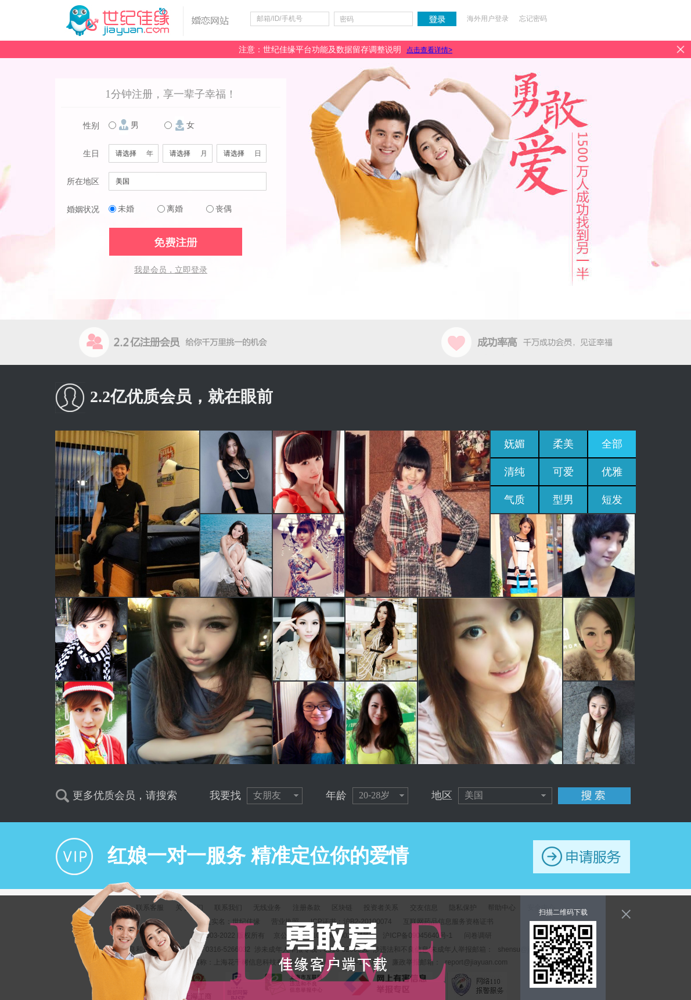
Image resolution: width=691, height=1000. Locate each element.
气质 (514, 500)
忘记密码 (533, 19)
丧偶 (223, 209)
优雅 (612, 472)
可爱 (563, 472)
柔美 (563, 444)
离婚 (175, 209)
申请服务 (581, 856)
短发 (612, 500)
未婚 (126, 209)
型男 (563, 500)
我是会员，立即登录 (170, 270)
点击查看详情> (429, 50)
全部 (612, 444)
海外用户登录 (488, 19)
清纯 (514, 472)
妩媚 (514, 444)
